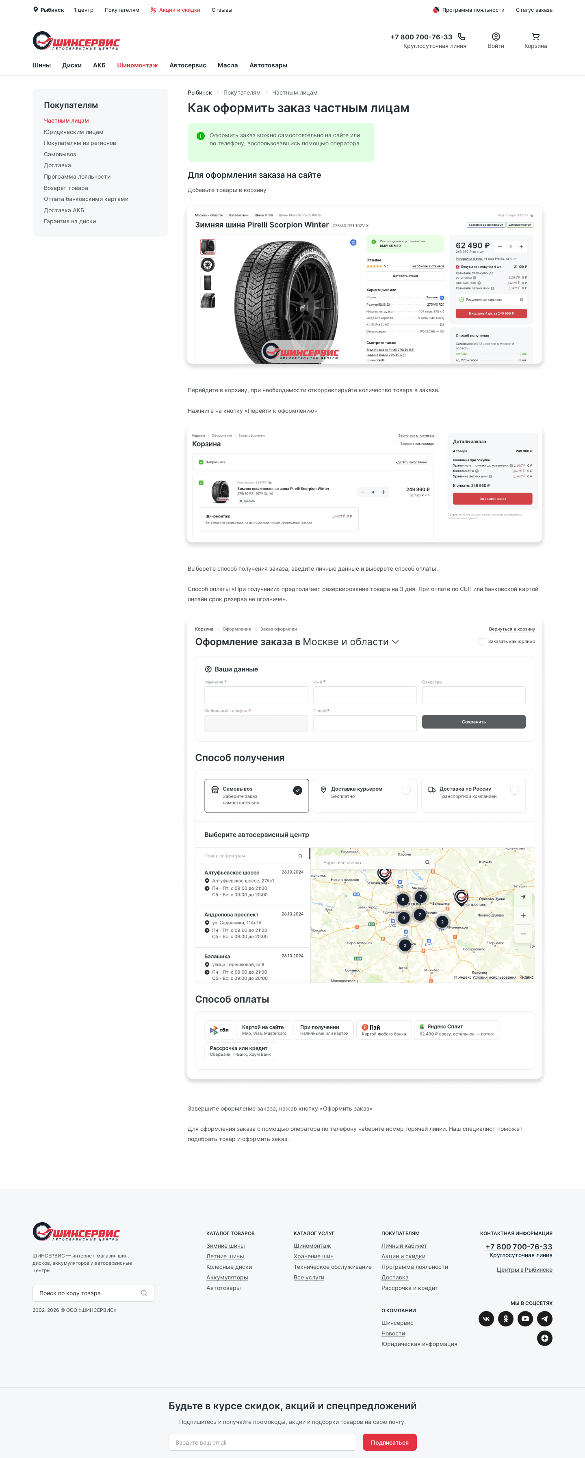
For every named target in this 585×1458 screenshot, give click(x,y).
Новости (393, 1333)
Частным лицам (66, 120)
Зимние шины (225, 1245)
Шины (41, 65)
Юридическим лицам (74, 131)
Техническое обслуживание (333, 1266)
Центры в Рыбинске (524, 1269)
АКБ (99, 65)
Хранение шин (314, 1256)
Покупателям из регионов (80, 142)
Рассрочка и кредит (409, 1287)
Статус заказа (534, 9)
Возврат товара (66, 187)
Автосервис (187, 65)
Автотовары (268, 65)
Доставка (57, 165)
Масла (228, 65)
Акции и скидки (175, 9)
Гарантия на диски (70, 221)
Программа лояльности (468, 9)
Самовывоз (60, 154)
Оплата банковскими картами (86, 198)
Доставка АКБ (64, 210)
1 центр (83, 9)
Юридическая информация (419, 1343)
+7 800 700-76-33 (518, 1246)
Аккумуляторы (227, 1277)
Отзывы (222, 9)
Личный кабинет (404, 1245)
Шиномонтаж (137, 65)
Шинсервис (76, 40)
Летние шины (225, 1256)
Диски (72, 65)
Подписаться (390, 1442)
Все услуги (309, 1277)
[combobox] (40, 1293)
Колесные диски (229, 1266)
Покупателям (122, 9)
